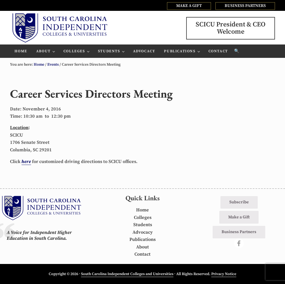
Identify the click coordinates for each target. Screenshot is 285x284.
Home (142, 210)
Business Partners (239, 231)
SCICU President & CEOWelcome (231, 28)
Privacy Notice (223, 273)
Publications (142, 240)
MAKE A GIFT (189, 5)
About (142, 247)
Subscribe (239, 202)
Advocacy (142, 232)
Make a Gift (239, 217)
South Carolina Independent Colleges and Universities (127, 273)
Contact (142, 254)
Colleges (142, 218)
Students (142, 225)
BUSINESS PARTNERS (245, 5)
